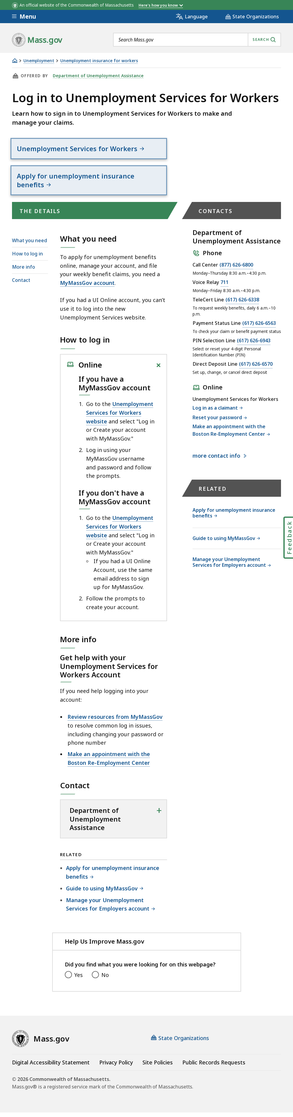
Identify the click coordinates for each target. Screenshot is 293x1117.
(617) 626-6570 (256, 369)
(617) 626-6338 (242, 304)
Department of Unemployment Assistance (96, 75)
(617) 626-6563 (259, 328)
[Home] (14, 60)
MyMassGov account (87, 287)
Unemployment (38, 60)
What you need (29, 244)
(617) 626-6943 (254, 345)
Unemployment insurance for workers (99, 60)
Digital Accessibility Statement (51, 1066)
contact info (217, 460)
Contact (21, 284)
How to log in (27, 258)
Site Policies (157, 1066)
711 (224, 287)
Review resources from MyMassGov (115, 721)
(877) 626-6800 (236, 269)
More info (23, 271)
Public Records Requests (213, 1066)
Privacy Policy (116, 1066)
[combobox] (197, 40)
